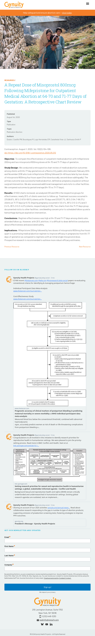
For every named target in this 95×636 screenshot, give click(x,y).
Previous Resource (11, 247)
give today (67, 12)
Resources (9, 80)
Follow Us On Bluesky (16, 270)
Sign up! (47, 587)
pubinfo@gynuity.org (49, 619)
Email (6, 537)
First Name (8, 546)
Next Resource (85, 247)
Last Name (8, 555)
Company (8, 565)
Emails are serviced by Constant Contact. (57, 578)
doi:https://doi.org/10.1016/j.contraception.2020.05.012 (30, 152)
